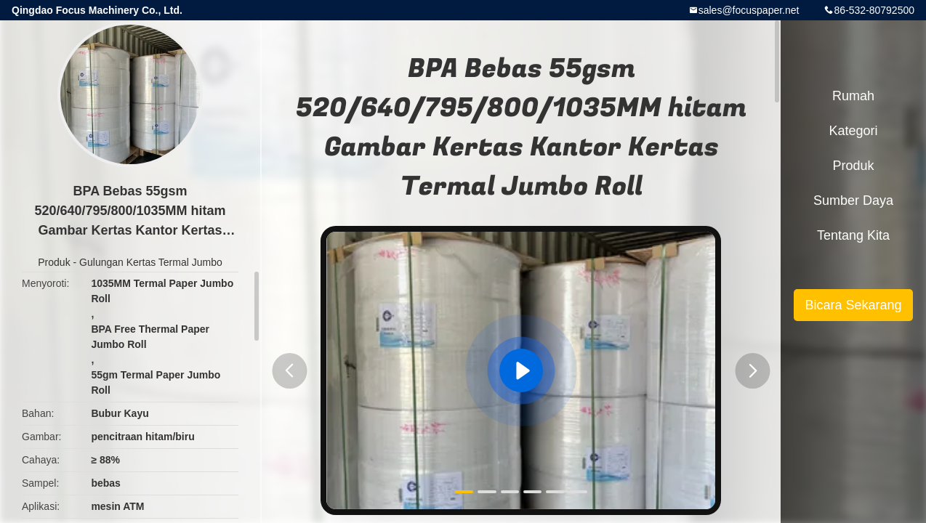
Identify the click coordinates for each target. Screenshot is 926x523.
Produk (54, 262)
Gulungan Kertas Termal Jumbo (150, 262)
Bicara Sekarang (853, 305)
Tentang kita (853, 235)
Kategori (853, 130)
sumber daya (853, 200)
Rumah (853, 96)
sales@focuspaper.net (749, 10)
